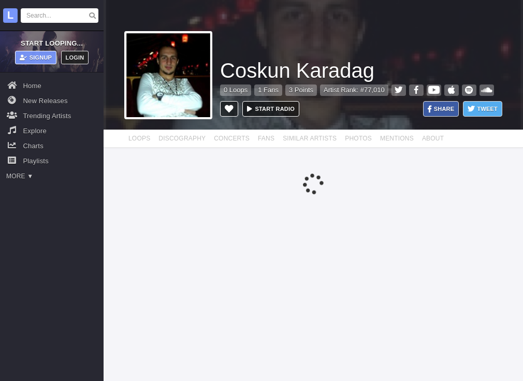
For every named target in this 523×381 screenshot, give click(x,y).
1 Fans (268, 90)
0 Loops (236, 90)
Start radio (271, 109)
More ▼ (19, 176)
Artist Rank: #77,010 (354, 90)
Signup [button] (36, 57)
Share (441, 109)
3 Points (301, 90)
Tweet (483, 109)
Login (75, 57)
